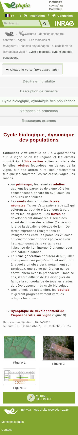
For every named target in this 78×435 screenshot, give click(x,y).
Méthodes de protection (39, 111)
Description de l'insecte (39, 91)
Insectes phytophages (34, 45)
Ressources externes (39, 120)
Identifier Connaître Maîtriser (56, 5)
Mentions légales (12, 421)
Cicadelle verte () (34, 70)
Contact (6, 429)
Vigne (22, 40)
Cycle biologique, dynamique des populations (38, 101)
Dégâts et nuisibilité (39, 81)
